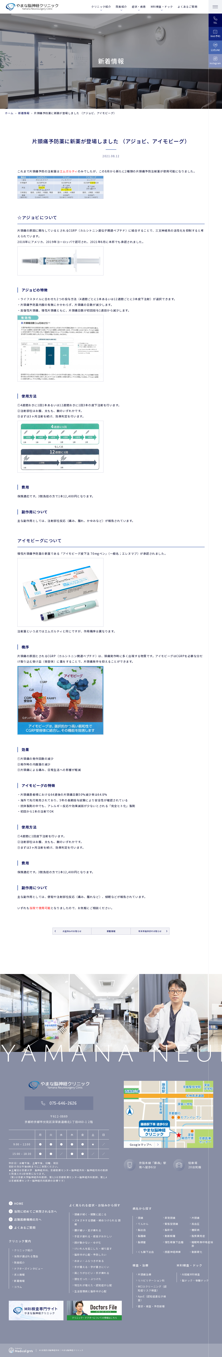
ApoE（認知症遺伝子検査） (152, 1298)
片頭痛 (196, 1218)
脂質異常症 (198, 1236)
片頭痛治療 (144, 1274)
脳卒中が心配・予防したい (90, 1254)
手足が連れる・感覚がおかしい (93, 1236)
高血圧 (196, 1224)
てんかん (143, 1224)
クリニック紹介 (101, 6)
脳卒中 (169, 1230)
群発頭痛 (170, 1218)
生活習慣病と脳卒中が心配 (90, 1291)
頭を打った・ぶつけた (87, 1279)
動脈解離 (170, 1236)
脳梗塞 (142, 1242)
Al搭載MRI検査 (191, 1274)
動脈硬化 (197, 1252)
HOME (18, 1203)
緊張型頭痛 (171, 1224)
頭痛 (140, 1218)
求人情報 (19, 1274)
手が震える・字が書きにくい (91, 1267)
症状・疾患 (139, 6)
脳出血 (142, 1230)
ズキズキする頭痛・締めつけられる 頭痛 (97, 1222)
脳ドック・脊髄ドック (195, 1280)
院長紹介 (121, 6)
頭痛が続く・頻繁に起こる (90, 1214)
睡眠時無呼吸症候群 (202, 1244)
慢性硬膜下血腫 (174, 1242)
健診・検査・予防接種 (151, 1306)
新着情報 (23, 113)
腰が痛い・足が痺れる (87, 1230)
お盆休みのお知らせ (72, 931)
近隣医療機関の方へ (28, 1219)
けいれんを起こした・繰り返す (93, 1248)
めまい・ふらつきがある (89, 1261)
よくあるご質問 (187, 6)
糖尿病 (196, 1230)
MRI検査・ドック (162, 6)
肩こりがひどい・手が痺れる (91, 1273)
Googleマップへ (141, 1144)
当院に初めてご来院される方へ (35, 1211)
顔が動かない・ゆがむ (87, 1242)
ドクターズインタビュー (28, 1268)
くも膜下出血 (146, 1252)
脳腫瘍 (142, 1236)
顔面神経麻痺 (173, 1252)
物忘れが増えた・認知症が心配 (93, 1285)
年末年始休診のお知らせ (150, 931)
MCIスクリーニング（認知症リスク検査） (152, 1288)
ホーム (9, 113)
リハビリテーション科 (151, 1280)
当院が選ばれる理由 (26, 1256)
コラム (18, 1287)
